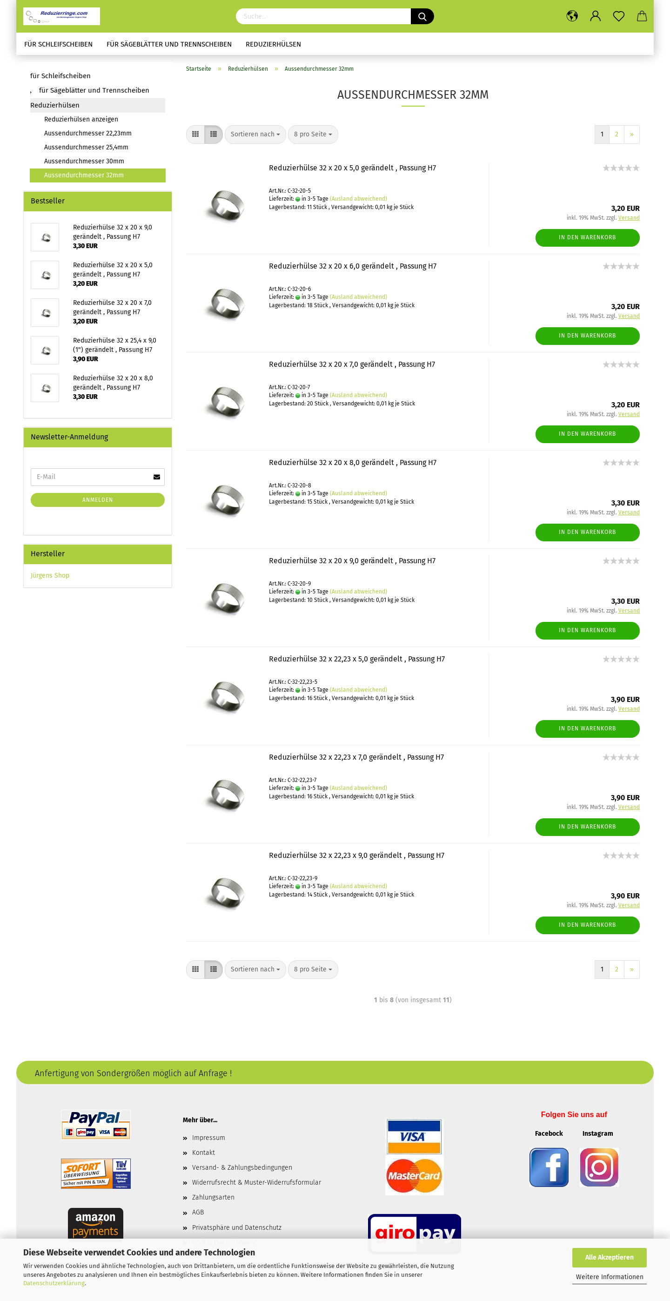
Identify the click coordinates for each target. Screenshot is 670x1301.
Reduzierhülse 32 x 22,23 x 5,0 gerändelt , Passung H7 (357, 658)
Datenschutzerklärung (54, 1283)
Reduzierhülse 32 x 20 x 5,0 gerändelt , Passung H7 (352, 167)
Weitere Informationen (609, 1277)
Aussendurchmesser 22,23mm (88, 133)
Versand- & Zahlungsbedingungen (242, 1168)
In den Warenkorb (587, 237)
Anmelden (97, 500)
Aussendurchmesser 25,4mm (86, 147)
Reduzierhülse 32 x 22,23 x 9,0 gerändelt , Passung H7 (356, 855)
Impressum (208, 1138)
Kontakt (203, 1153)
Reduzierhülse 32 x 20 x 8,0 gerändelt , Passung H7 (352, 462)
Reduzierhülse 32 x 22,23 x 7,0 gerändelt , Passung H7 (356, 757)
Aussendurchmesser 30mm (84, 161)
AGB (198, 1212)
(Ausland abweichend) (358, 198)
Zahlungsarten (213, 1197)
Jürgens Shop (50, 576)
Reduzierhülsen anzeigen (81, 119)
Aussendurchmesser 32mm (84, 175)
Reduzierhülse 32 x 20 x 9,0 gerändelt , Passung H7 (352, 560)
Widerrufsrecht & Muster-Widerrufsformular (256, 1182)
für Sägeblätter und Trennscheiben (169, 44)
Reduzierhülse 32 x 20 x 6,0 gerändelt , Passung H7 (352, 266)
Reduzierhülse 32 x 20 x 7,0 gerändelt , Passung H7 (352, 364)
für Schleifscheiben (58, 44)
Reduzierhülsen (273, 44)
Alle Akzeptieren (609, 1257)
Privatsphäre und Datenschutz (236, 1228)
